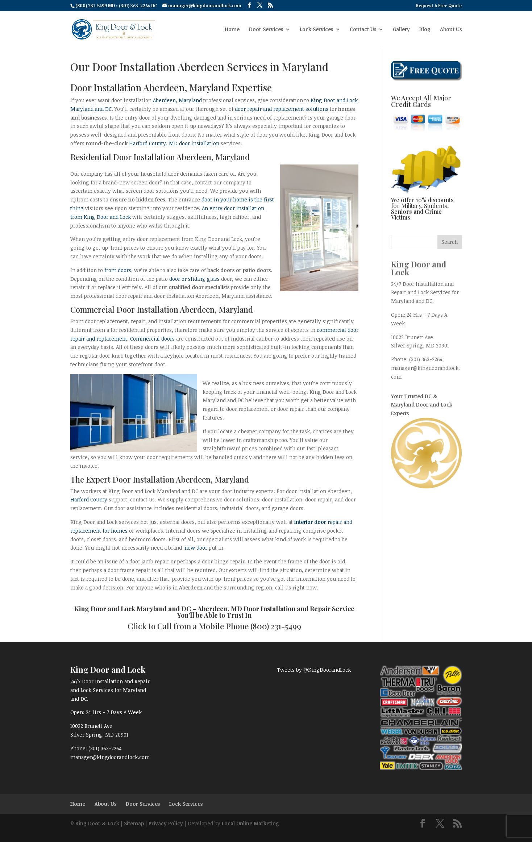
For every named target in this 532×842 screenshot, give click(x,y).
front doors (117, 270)
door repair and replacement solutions (281, 108)
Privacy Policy (166, 823)
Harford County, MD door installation (174, 143)
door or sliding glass (194, 278)
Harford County (88, 499)
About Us (451, 30)
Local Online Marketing (250, 823)
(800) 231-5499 (275, 626)
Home (232, 30)
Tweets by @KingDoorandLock (314, 669)
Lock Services (316, 30)
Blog (425, 30)
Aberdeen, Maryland (177, 100)
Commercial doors (152, 338)
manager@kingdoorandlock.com (110, 757)
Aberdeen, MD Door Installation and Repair (264, 608)
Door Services (266, 30)
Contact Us (363, 30)
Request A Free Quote (439, 5)
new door (195, 547)
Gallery (401, 30)
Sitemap (134, 823)
